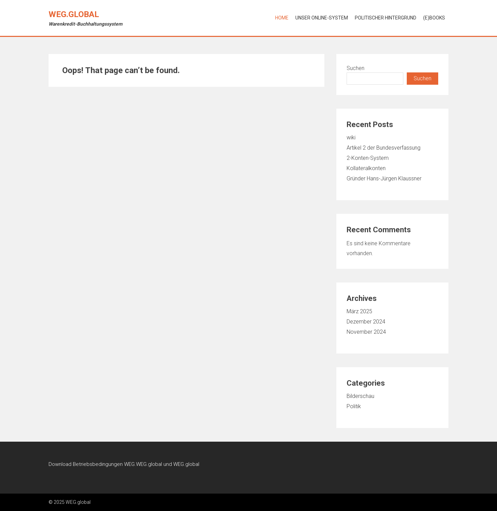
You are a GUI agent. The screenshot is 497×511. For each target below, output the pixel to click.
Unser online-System (321, 17)
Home (281, 17)
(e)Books (434, 17)
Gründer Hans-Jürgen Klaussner (384, 178)
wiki (351, 137)
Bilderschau (360, 396)
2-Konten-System (368, 158)
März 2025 (359, 311)
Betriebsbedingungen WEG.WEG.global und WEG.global (136, 464)
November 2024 (366, 332)
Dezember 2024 (366, 321)
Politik (354, 406)
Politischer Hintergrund (385, 17)
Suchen (355, 68)
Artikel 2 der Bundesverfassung (383, 147)
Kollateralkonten (366, 168)
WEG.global (74, 14)
